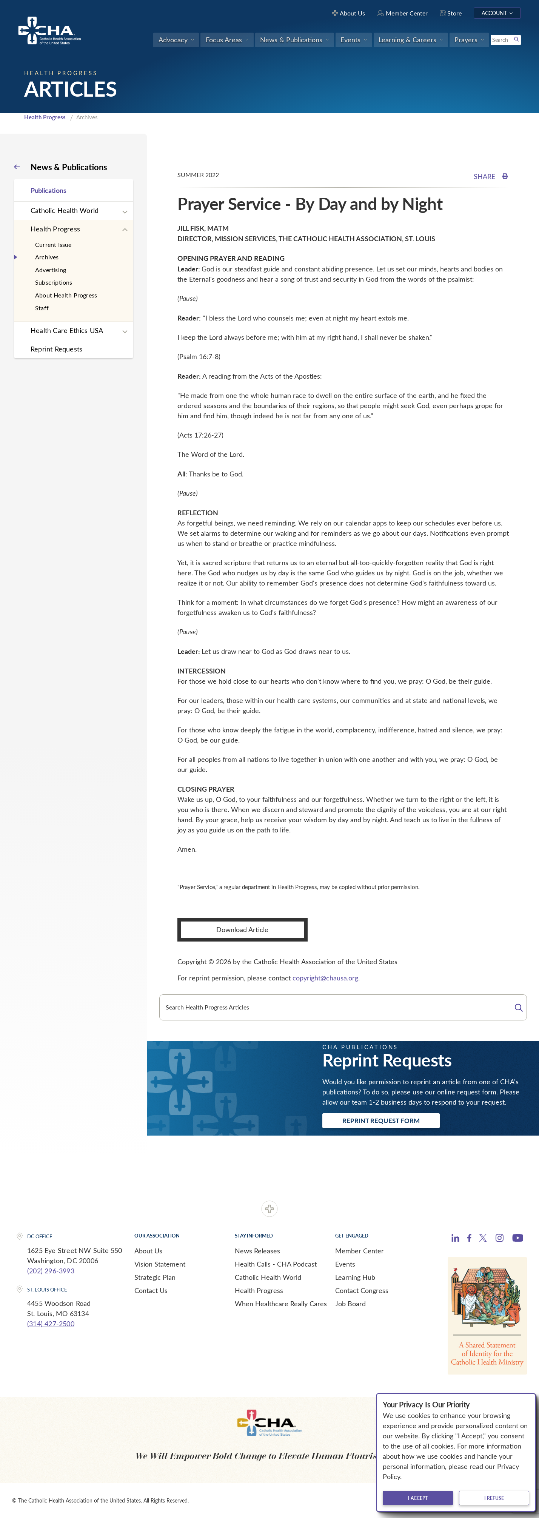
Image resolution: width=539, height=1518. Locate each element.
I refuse (494, 1498)
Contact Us (151, 1290)
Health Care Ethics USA (67, 330)
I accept (418, 1498)
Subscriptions (53, 282)
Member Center (359, 1250)
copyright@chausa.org (325, 977)
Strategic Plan (155, 1277)
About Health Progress (66, 295)
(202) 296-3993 (50, 1270)
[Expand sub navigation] (124, 212)
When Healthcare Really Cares (281, 1303)
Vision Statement (159, 1263)
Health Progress (45, 117)
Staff (42, 308)
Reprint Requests (56, 348)
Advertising (50, 270)
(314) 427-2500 (50, 1323)
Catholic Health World (65, 210)
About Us (148, 1250)
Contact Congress (361, 1290)
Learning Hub (355, 1277)
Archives (47, 257)
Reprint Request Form (381, 1120)
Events (345, 1263)
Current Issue (53, 244)
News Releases (257, 1250)
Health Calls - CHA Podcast (276, 1263)
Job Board (350, 1303)
